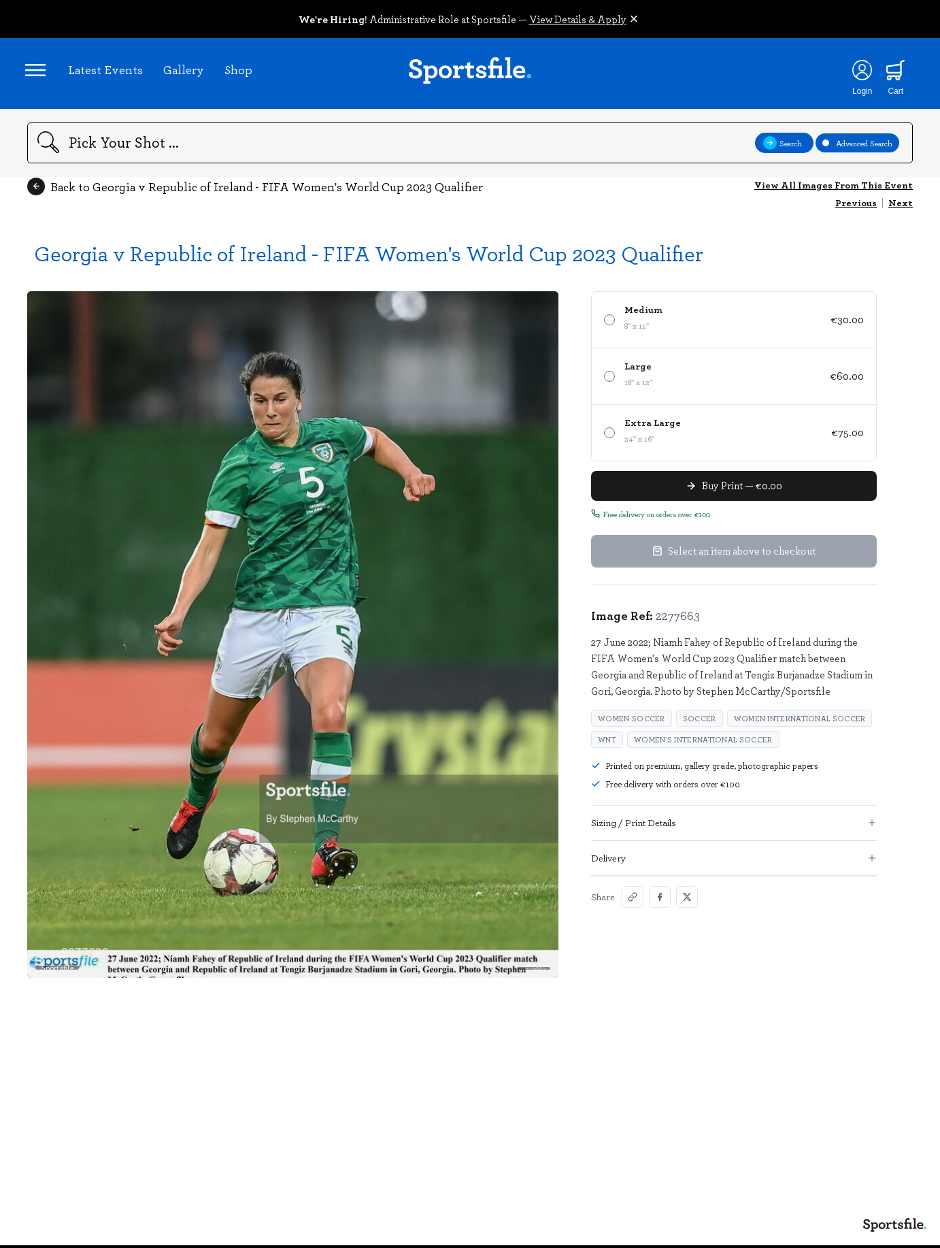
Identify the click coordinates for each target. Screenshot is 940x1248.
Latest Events (107, 71)
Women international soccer (800, 722)
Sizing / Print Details (734, 826)
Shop (240, 71)
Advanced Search (857, 147)
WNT (607, 743)
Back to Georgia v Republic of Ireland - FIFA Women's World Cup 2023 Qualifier (255, 190)
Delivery (734, 861)
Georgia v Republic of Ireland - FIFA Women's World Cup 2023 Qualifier (368, 257)
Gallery (185, 71)
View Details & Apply (577, 19)
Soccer (699, 722)
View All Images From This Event (833, 189)
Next (900, 206)
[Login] (858, 72)
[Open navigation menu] (37, 72)
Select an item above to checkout (734, 555)
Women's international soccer (703, 743)
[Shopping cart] (893, 72)
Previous (856, 206)
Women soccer (631, 722)
